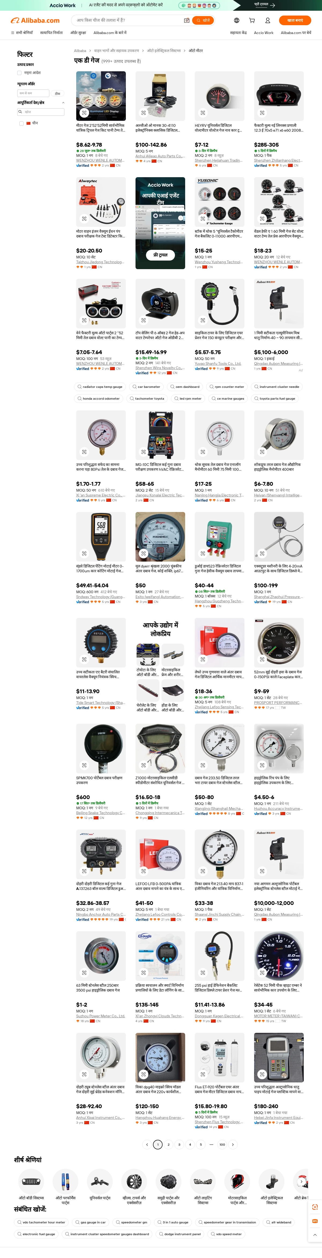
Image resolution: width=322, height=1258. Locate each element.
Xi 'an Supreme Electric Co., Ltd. (101, 495)
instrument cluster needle (276, 387)
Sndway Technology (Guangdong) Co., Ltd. (101, 597)
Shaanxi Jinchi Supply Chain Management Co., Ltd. (219, 914)
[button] (187, 20)
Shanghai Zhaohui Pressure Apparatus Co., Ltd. (279, 597)
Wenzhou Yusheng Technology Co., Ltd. (219, 262)
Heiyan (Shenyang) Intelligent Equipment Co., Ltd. (279, 495)
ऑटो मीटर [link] (196, 51)
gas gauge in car (90, 1222)
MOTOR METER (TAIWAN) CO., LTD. (279, 1016)
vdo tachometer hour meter (41, 1222)
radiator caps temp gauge (100, 387)
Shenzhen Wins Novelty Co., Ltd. (160, 368)
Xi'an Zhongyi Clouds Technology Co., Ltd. (160, 1016)
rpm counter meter (227, 387)
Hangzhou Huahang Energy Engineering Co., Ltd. (160, 1117)
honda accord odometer (99, 398)
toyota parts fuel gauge (274, 398)
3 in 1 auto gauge (173, 1222)
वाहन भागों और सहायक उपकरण (116, 51)
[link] (315, 1207)
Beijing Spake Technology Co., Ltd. (101, 813)
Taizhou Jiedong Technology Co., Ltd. (101, 262)
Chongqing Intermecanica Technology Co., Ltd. (160, 813)
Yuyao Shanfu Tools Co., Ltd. (218, 363)
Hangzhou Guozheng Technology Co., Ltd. (219, 601)
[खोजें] (203, 20)
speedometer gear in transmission (227, 1222)
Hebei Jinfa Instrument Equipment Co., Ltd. (279, 1117)
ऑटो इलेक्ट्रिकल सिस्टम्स (164, 51)
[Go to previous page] (147, 1144)
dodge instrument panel (180, 1234)
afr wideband (278, 1222)
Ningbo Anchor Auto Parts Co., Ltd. (101, 914)
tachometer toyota (147, 398)
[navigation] (41, 598)
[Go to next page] (233, 1144)
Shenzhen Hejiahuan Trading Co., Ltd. (219, 160)
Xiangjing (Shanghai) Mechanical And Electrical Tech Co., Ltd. (219, 808)
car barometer (146, 387)
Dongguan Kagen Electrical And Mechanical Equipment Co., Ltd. (219, 1016)
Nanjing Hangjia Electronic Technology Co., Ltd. (219, 495)
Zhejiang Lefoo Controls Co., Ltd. (160, 914)
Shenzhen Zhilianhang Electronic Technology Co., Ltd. (279, 160)
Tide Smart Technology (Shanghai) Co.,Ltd (101, 702)
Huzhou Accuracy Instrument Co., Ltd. (279, 808)
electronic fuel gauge (36, 1234)
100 (222, 1144)
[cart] (253, 21)
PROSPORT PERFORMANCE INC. (279, 702)
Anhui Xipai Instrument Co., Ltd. (101, 1117)
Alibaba (80, 51)
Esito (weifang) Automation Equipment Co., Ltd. (160, 597)
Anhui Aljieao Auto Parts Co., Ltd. (160, 156)
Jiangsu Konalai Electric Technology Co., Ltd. (160, 495)
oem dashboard (184, 387)
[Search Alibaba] (128, 20)
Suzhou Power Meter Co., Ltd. (100, 1016)
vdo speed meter (226, 1234)
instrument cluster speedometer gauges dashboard (107, 1234)
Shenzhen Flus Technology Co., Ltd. (219, 1122)
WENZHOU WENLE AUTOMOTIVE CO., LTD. (101, 160)
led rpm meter (188, 398)
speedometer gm (131, 1222)
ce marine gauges (228, 398)
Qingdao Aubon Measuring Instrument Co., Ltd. (279, 363)
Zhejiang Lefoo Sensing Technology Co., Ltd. (219, 707)
